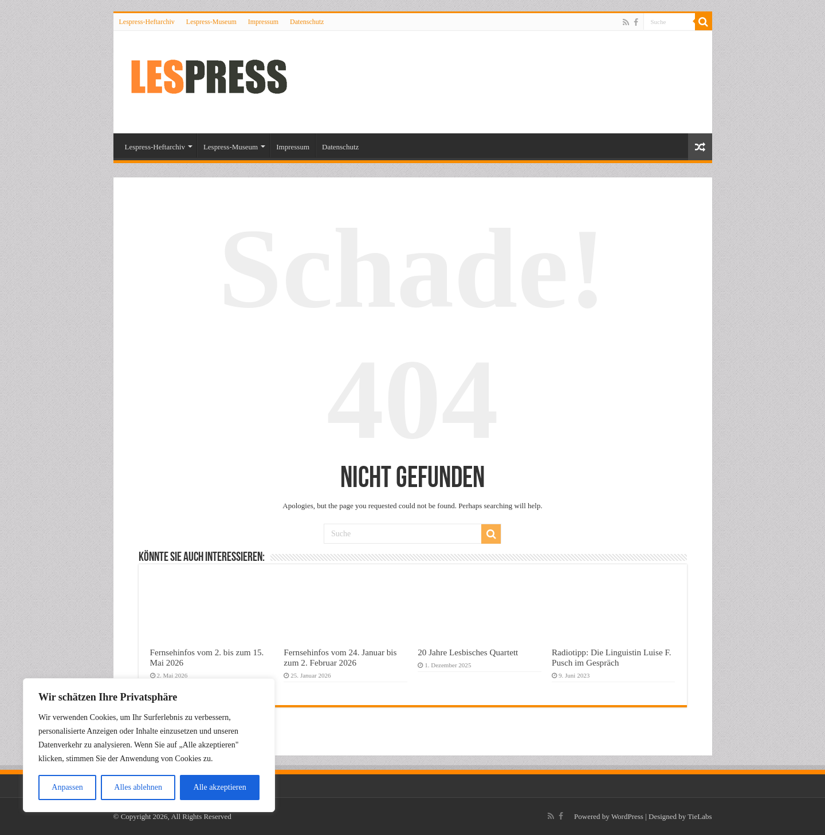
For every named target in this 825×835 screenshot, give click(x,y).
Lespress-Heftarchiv (147, 22)
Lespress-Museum (211, 22)
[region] (149, 745)
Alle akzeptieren (220, 787)
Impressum (263, 22)
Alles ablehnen (138, 787)
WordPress (627, 816)
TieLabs (700, 816)
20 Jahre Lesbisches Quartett (468, 652)
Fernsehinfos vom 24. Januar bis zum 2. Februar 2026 (340, 657)
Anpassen (67, 787)
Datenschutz (307, 22)
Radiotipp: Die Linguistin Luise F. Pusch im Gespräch (611, 657)
